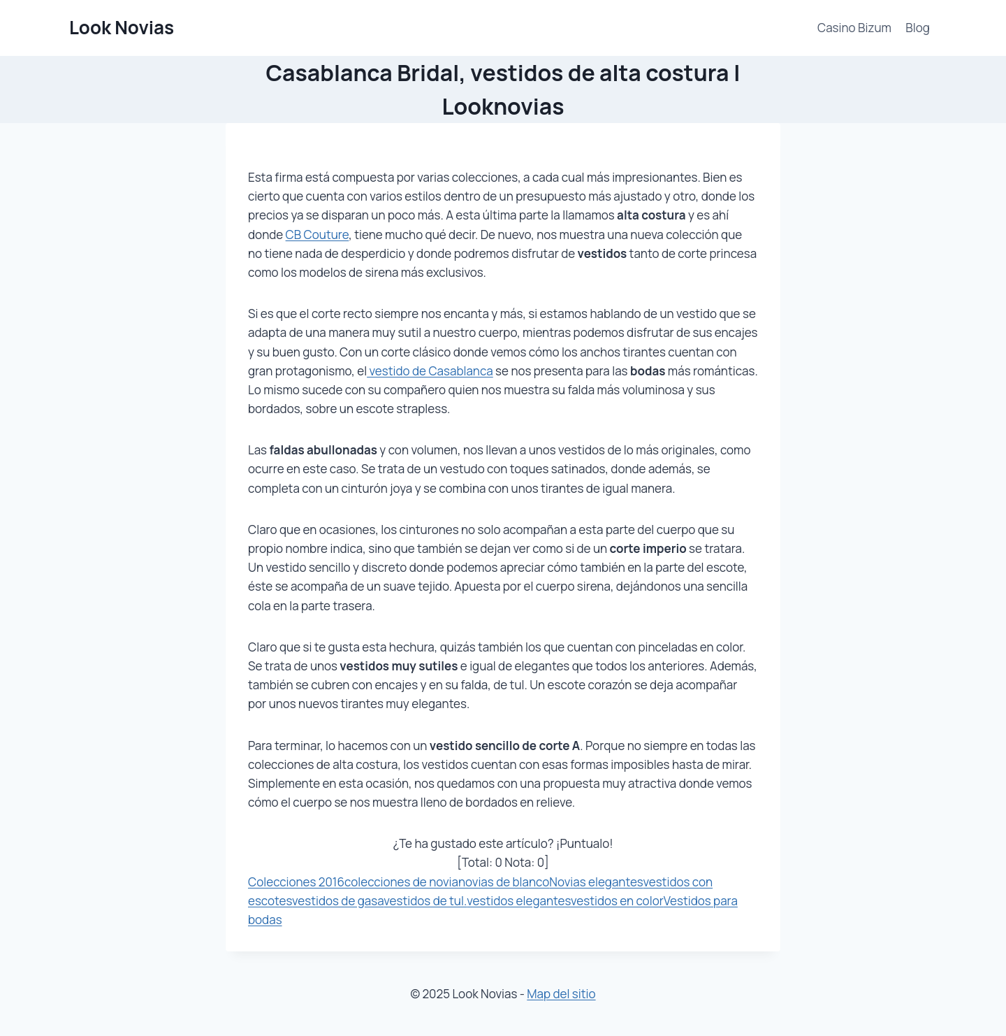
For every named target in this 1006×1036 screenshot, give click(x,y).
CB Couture (317, 234)
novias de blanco (503, 882)
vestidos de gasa (338, 901)
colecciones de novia (401, 882)
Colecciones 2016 (296, 882)
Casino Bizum (854, 28)
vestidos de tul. (425, 901)
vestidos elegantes (519, 901)
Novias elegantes (596, 882)
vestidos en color (617, 901)
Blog (917, 28)
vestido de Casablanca (430, 371)
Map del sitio (561, 994)
